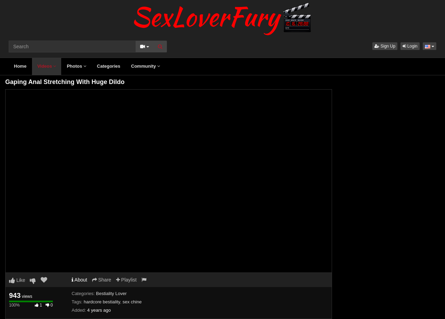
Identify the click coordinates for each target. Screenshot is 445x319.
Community (145, 66)
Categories (108, 66)
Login (410, 46)
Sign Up (384, 46)
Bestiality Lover (111, 293)
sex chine (131, 301)
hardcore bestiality (102, 301)
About (79, 280)
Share (101, 280)
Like (17, 280)
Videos (46, 66)
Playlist (126, 280)
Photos (76, 66)
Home (20, 66)
